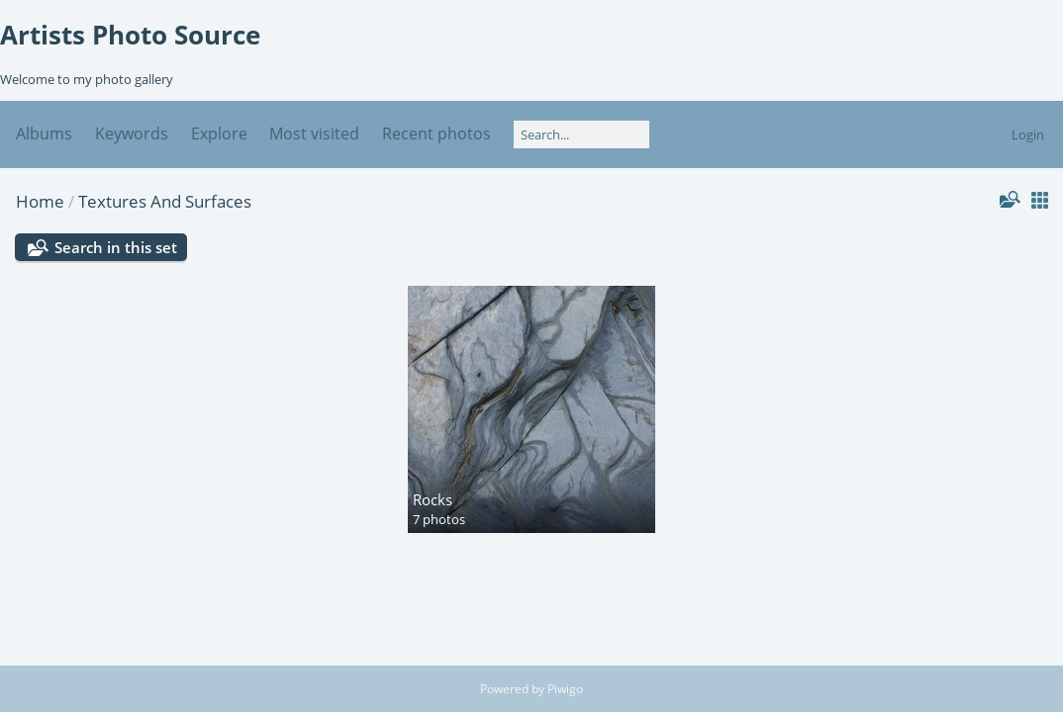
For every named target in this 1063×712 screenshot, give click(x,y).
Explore (219, 133)
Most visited (314, 133)
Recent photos (436, 133)
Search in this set (115, 247)
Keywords (131, 133)
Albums (44, 133)
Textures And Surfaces (164, 201)
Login (1028, 134)
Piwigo (565, 688)
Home (40, 201)
